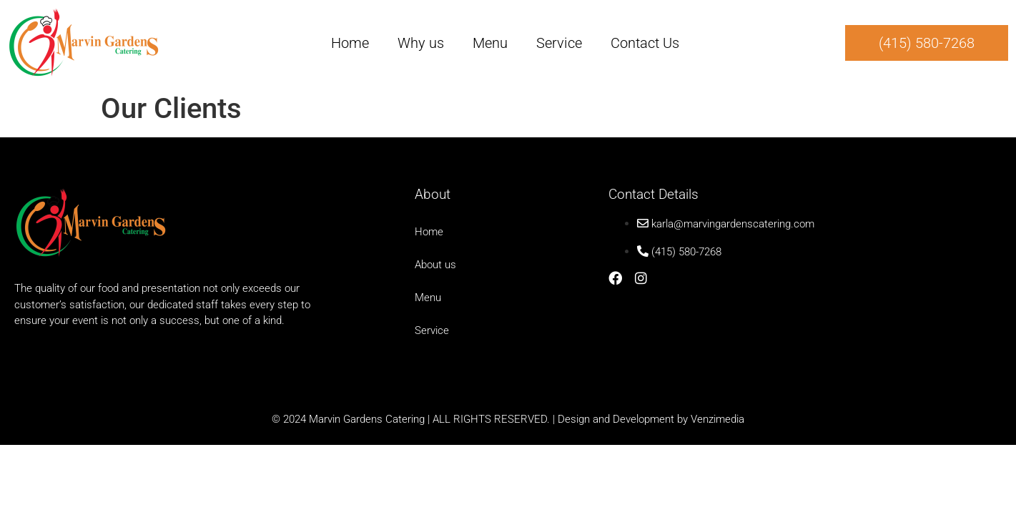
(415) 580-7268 (686, 251)
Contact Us (645, 43)
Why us (421, 43)
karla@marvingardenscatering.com (732, 223)
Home (350, 43)
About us (435, 264)
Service (559, 43)
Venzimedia (717, 419)
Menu (490, 43)
